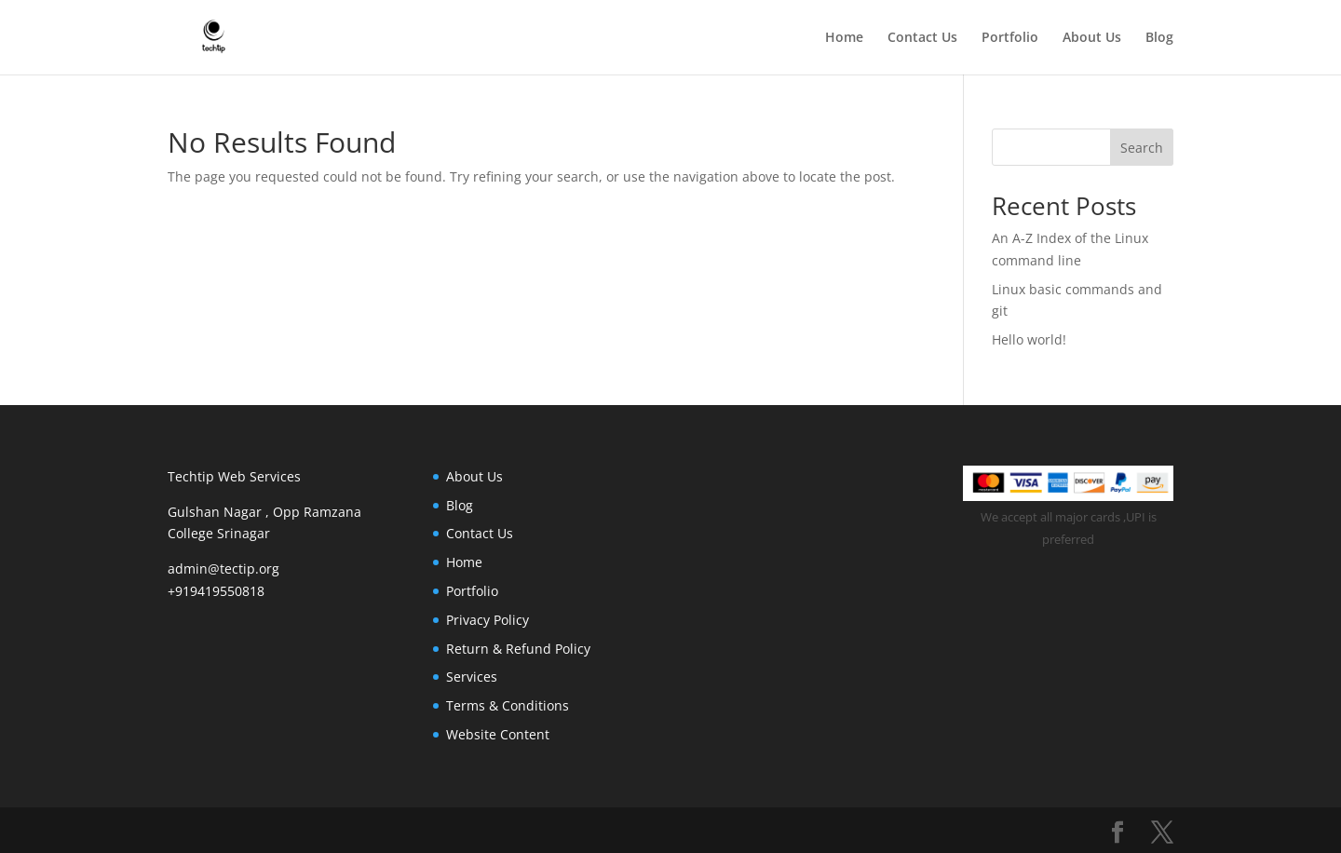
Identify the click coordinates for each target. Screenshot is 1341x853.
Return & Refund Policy (518, 648)
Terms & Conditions (507, 705)
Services (471, 676)
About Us (1092, 38)
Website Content (497, 734)
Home (844, 38)
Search (1141, 147)
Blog (1159, 38)
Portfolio (1010, 38)
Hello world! (1029, 339)
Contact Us (922, 38)
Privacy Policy (487, 620)
